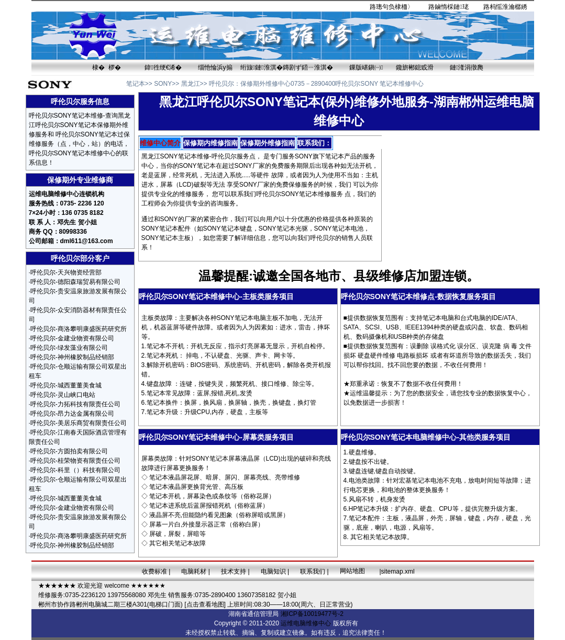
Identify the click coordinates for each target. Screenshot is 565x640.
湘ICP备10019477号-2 (312, 614)
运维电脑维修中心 (306, 623)
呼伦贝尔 (221, 83)
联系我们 (312, 571)
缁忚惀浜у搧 (215, 67)
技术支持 (233, 571)
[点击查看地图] (205, 604)
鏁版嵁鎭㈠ (366, 67)
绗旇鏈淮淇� (261, 67)
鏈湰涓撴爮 (466, 67)
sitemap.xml (398, 571)
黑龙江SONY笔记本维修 (175, 156)
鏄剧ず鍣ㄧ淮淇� (308, 67)
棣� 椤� (106, 67)
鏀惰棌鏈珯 (451, 6)
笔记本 (135, 83)
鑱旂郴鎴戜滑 (415, 67)
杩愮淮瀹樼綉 (508, 6)
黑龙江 (190, 83)
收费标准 (154, 571)
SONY (163, 83)
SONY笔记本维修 (305, 194)
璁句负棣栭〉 (395, 6)
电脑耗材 (193, 571)
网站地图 (352, 571)
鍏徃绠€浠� (163, 67)
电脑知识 (273, 571)
